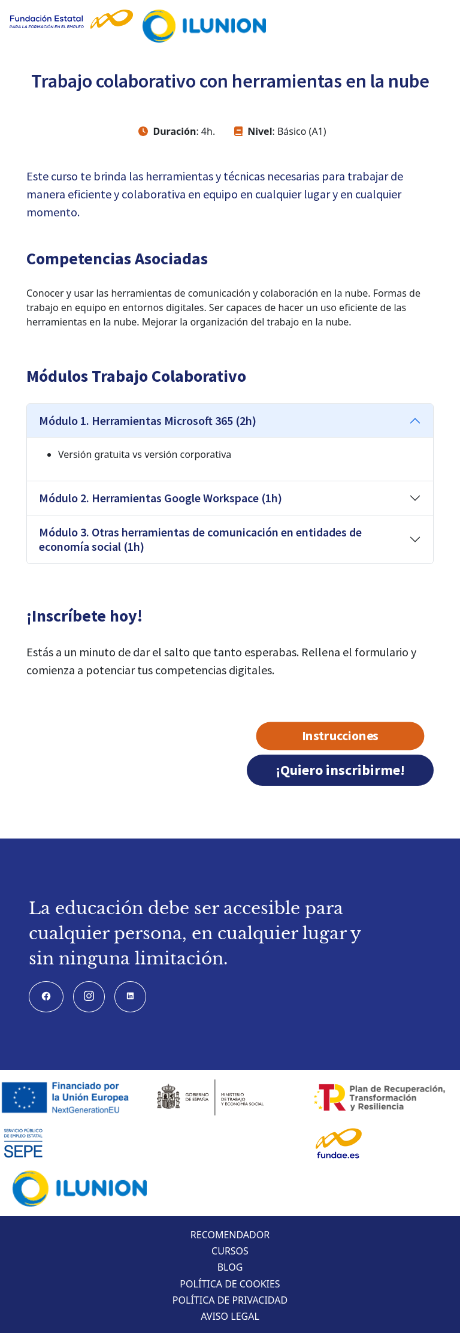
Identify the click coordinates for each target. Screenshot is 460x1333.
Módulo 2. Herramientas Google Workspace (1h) (160, 497)
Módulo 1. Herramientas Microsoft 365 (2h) (147, 420)
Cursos (230, 1250)
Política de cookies (230, 1283)
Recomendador (230, 1234)
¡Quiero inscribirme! (340, 770)
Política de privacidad (230, 1300)
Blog (230, 1267)
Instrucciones (340, 736)
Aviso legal (230, 1316)
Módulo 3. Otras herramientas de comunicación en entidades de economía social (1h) (200, 539)
